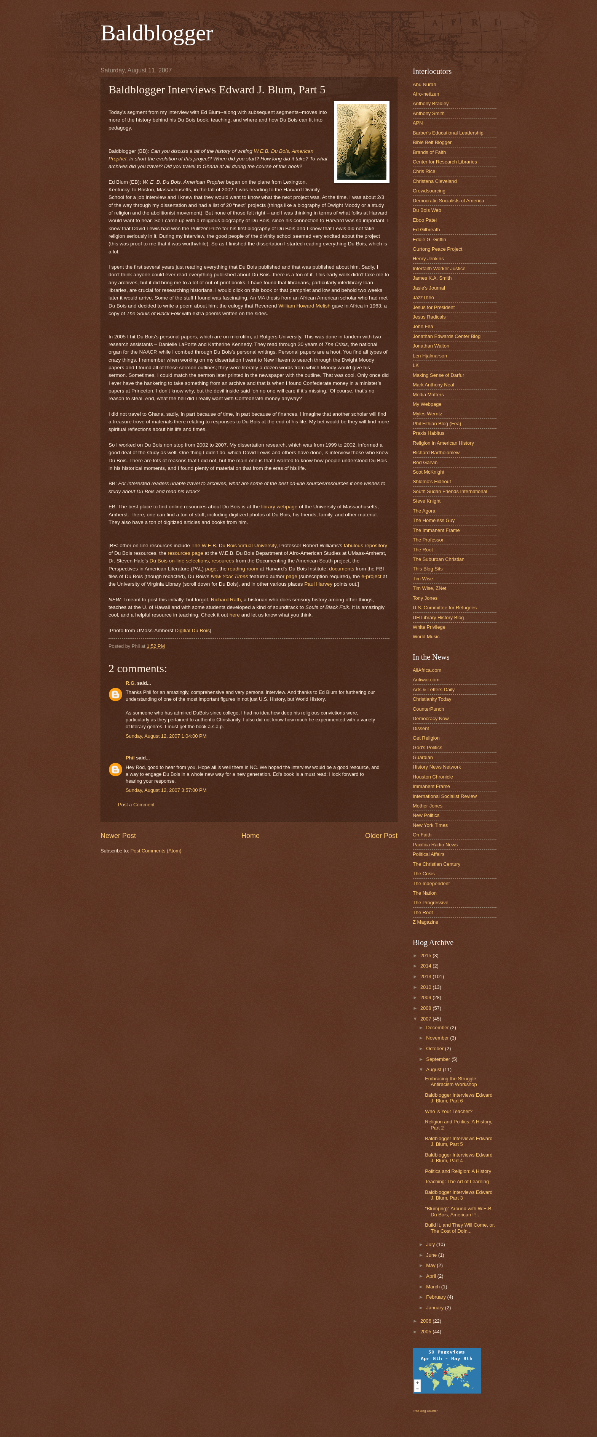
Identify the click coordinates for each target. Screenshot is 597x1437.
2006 (426, 1321)
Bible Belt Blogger (432, 142)
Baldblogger (157, 32)
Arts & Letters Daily (434, 689)
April (431, 1276)
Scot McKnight (428, 472)
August (434, 1069)
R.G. (131, 683)
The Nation (425, 893)
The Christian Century (436, 864)
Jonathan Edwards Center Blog (446, 336)
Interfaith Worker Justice (439, 268)
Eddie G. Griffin (429, 239)
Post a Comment (136, 804)
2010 (426, 987)
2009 (426, 997)
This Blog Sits (428, 569)
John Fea (423, 326)
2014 (426, 966)
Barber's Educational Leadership (448, 133)
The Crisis (424, 873)
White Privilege (429, 627)
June (432, 1255)
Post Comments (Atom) (156, 851)
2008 (426, 1008)
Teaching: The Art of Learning (457, 1181)
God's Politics (427, 747)
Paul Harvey (318, 584)
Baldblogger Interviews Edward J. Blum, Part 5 (458, 1141)
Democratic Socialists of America (448, 200)
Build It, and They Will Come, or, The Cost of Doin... (460, 1228)
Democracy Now (431, 718)
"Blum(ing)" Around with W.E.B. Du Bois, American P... (459, 1211)
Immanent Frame (431, 786)
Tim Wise (423, 579)
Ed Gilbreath (426, 229)
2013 (426, 976)
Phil (130, 758)
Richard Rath (226, 599)
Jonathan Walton (431, 346)
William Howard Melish (304, 306)
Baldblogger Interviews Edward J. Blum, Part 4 (458, 1157)
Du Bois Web (427, 210)
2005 (426, 1331)
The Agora (424, 511)
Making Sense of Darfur (438, 375)
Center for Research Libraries (445, 162)
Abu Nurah (424, 84)
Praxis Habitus (428, 433)
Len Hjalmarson (430, 356)
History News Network (437, 767)
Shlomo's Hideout (432, 481)
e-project (371, 576)
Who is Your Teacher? (448, 1111)
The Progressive (431, 902)
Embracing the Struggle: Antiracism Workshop (451, 1081)
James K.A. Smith (432, 278)
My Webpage (427, 404)
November (438, 1038)
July (431, 1244)
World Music (426, 636)
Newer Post (118, 835)
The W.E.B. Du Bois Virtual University (234, 545)
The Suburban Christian (439, 559)
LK (416, 365)
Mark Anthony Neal (433, 385)
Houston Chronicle (433, 777)
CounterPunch (428, 709)
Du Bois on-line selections (179, 561)
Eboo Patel (425, 220)
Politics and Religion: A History (458, 1171)
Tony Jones (425, 598)
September (439, 1059)
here (235, 615)
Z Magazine (425, 922)
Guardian (423, 757)
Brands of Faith (429, 152)
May (431, 1265)
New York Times (229, 576)
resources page (185, 553)
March (433, 1287)
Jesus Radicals (429, 317)
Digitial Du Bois (192, 630)
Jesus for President (434, 307)
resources (223, 561)
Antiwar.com (426, 679)
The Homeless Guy (434, 520)
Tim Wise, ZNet (429, 588)
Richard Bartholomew (436, 452)
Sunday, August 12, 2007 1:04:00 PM (166, 736)
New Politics (426, 815)
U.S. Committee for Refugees (445, 607)
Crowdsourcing (429, 191)
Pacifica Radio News (435, 844)
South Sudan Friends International (450, 491)
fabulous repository (365, 545)
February (436, 1297)
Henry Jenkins (428, 258)
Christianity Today (432, 699)
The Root (423, 550)
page (211, 569)
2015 (426, 955)
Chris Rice (424, 171)
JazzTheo (423, 297)
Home (250, 835)
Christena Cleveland (435, 181)
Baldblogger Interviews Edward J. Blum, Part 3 (458, 1195)
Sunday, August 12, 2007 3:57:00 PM (166, 790)
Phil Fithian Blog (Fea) (437, 423)
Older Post (381, 835)
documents (341, 569)
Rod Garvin (425, 462)
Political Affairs (429, 854)
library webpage (279, 506)
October (435, 1048)
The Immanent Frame (436, 530)
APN (418, 123)
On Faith (422, 835)
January (435, 1307)
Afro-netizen (426, 94)
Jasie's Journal (429, 288)
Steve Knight (427, 501)
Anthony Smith (429, 113)
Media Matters (428, 394)
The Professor (428, 540)
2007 (426, 1019)
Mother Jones (427, 806)
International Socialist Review (445, 796)
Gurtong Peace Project (437, 249)
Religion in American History (443, 443)
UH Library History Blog (438, 617)
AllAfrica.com (427, 670)
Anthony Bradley (431, 103)
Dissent (421, 728)
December (438, 1027)
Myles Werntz (427, 414)
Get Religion (426, 738)
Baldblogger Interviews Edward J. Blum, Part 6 (458, 1098)
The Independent (431, 883)
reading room (243, 569)
